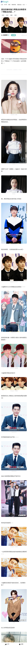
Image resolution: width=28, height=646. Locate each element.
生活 (24, 4)
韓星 (9, 4)
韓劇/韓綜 (14, 4)
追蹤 (13, 35)
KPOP (5, 4)
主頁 (2, 4)
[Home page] (4, 2)
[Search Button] (26, 4)
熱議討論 (19, 4)
